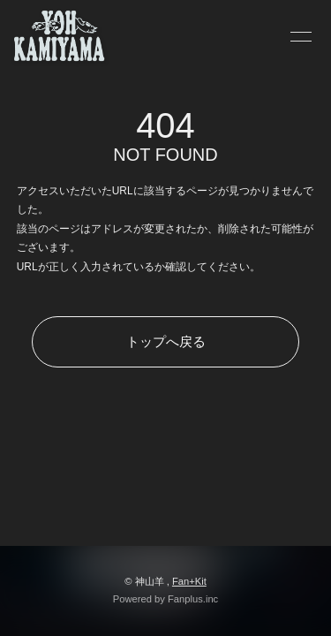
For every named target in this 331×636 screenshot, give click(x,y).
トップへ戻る (166, 341)
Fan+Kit (189, 581)
